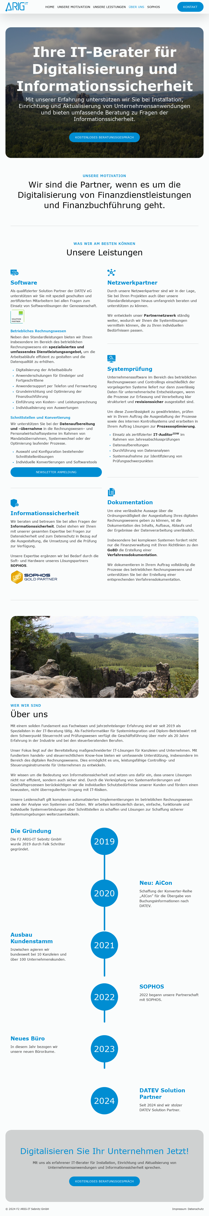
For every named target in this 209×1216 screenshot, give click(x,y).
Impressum (179, 1208)
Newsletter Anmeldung (56, 472)
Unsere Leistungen (109, 7)
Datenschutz (196, 1208)
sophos (153, 7)
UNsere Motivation (73, 7)
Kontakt (190, 7)
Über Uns (136, 7)
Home (49, 7)
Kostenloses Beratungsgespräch (104, 137)
